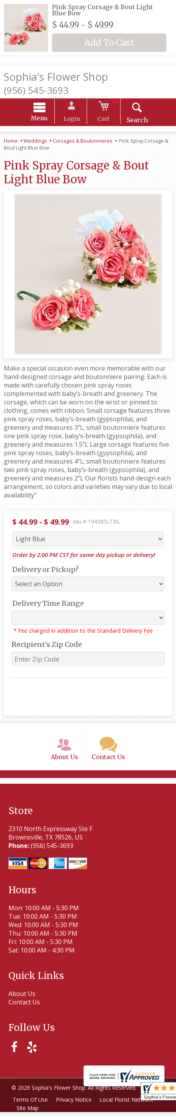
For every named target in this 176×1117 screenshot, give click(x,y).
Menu (43, 119)
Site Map (28, 1113)
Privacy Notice (76, 1104)
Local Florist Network (129, 1104)
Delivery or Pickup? (43, 570)
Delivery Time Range (46, 604)
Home (11, 141)
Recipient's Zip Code (45, 645)
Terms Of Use (31, 1104)
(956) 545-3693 (36, 90)
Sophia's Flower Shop (56, 77)
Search (133, 121)
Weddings (35, 141)
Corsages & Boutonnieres (82, 141)
